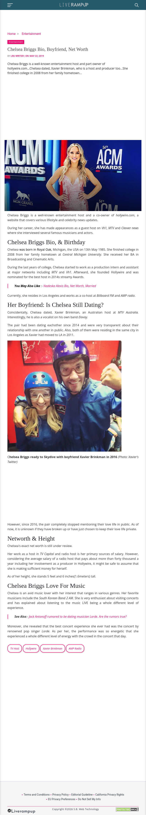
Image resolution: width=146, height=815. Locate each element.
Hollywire (31, 648)
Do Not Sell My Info (89, 799)
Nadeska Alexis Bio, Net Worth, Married (70, 286)
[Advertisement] (73, 107)
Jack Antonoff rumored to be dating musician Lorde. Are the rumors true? (78, 616)
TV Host (14, 648)
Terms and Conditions (37, 794)
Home (11, 34)
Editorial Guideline (82, 794)
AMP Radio (75, 648)
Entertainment (31, 34)
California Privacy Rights (109, 794)
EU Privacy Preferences (61, 799)
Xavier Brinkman (52, 648)
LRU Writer (17, 56)
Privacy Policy (60, 794)
